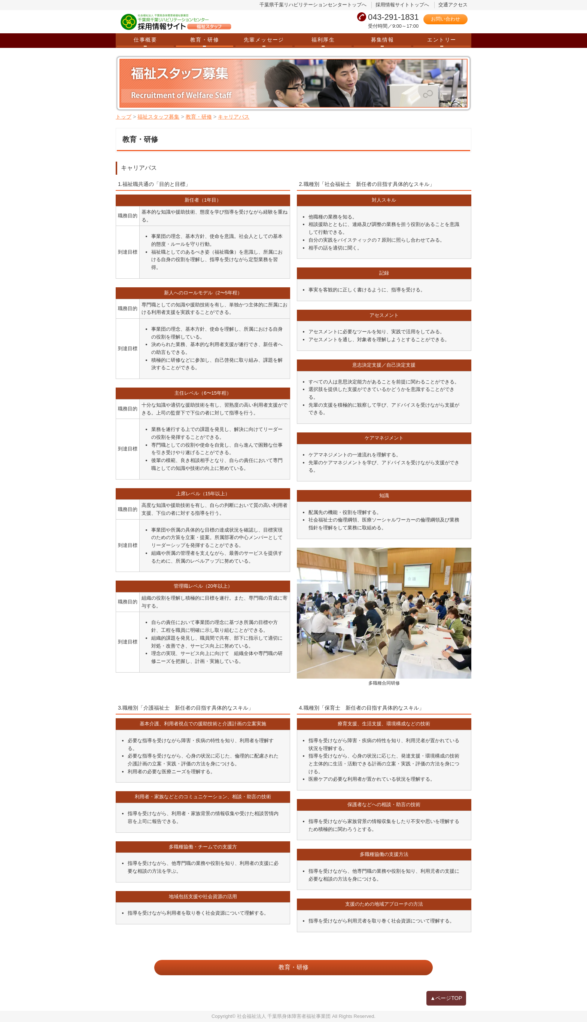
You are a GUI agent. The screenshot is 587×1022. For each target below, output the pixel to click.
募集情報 (382, 40)
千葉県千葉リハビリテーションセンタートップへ (313, 4)
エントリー (441, 40)
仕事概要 (145, 40)
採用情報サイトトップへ (402, 4)
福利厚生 (323, 40)
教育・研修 (204, 40)
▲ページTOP (446, 998)
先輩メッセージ (264, 40)
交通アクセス (453, 4)
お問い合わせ (445, 19)
